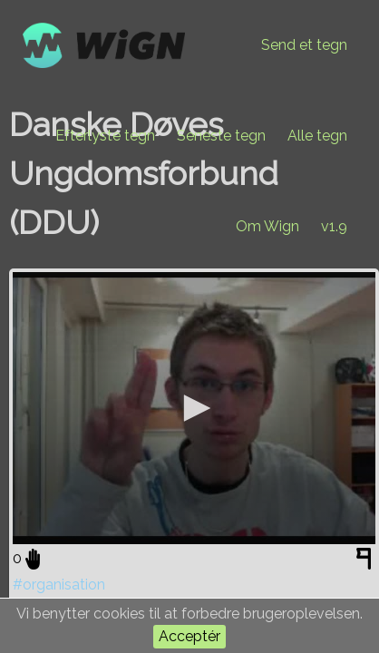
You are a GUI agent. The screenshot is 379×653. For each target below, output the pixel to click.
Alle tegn (317, 135)
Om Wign (267, 226)
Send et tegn (304, 45)
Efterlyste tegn (105, 135)
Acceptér (189, 636)
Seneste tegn (221, 135)
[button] (194, 408)
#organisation (59, 584)
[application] (194, 408)
